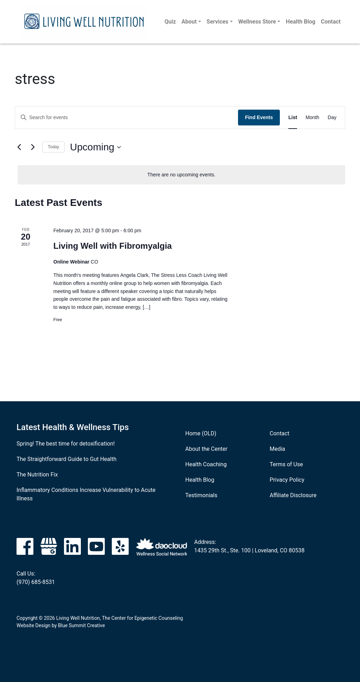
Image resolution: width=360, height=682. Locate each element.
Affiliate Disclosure (293, 495)
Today (53, 146)
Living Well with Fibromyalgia (112, 246)
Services (218, 21)
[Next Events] (32, 147)
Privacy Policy (287, 479)
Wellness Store (257, 21)
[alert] (181, 174)
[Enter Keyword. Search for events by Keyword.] (126, 117)
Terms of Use (286, 464)
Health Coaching (206, 464)
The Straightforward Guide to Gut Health (66, 459)
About (189, 21)
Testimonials (201, 495)
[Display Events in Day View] (332, 117)
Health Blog (300, 21)
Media (277, 449)
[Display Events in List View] (292, 117)
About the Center (206, 449)
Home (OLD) (200, 433)
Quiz (170, 21)
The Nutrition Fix (37, 474)
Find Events (259, 117)
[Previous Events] (19, 147)
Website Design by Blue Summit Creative (61, 625)
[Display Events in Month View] (312, 117)
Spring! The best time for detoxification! (66, 443)
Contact (331, 21)
